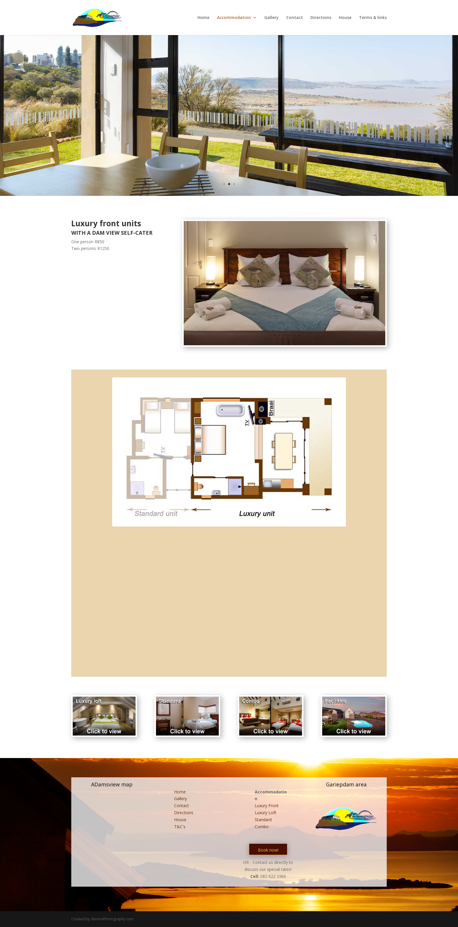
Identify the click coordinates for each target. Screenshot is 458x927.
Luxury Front (267, 805)
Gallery (271, 17)
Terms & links (373, 17)
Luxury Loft (265, 812)
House (345, 17)
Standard (263, 819)
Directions (320, 17)
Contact (294, 17)
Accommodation (234, 17)
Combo (262, 826)
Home (203, 17)
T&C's (179, 826)
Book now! (268, 850)
